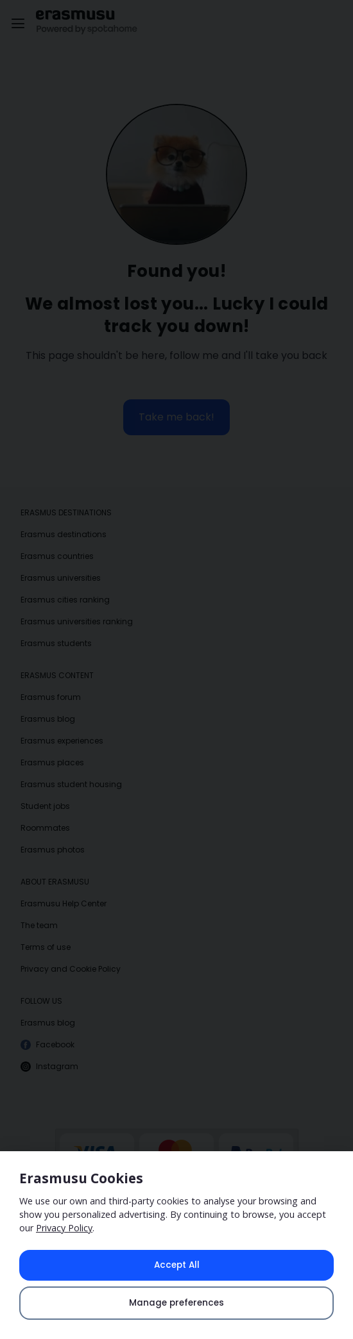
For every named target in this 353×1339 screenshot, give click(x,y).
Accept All (177, 1265)
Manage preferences (176, 1303)
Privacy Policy (64, 1228)
